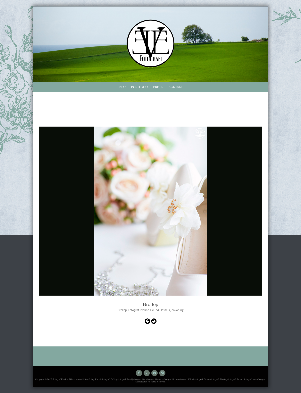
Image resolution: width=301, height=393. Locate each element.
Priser (158, 87)
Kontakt (176, 87)
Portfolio (139, 87)
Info (122, 87)
